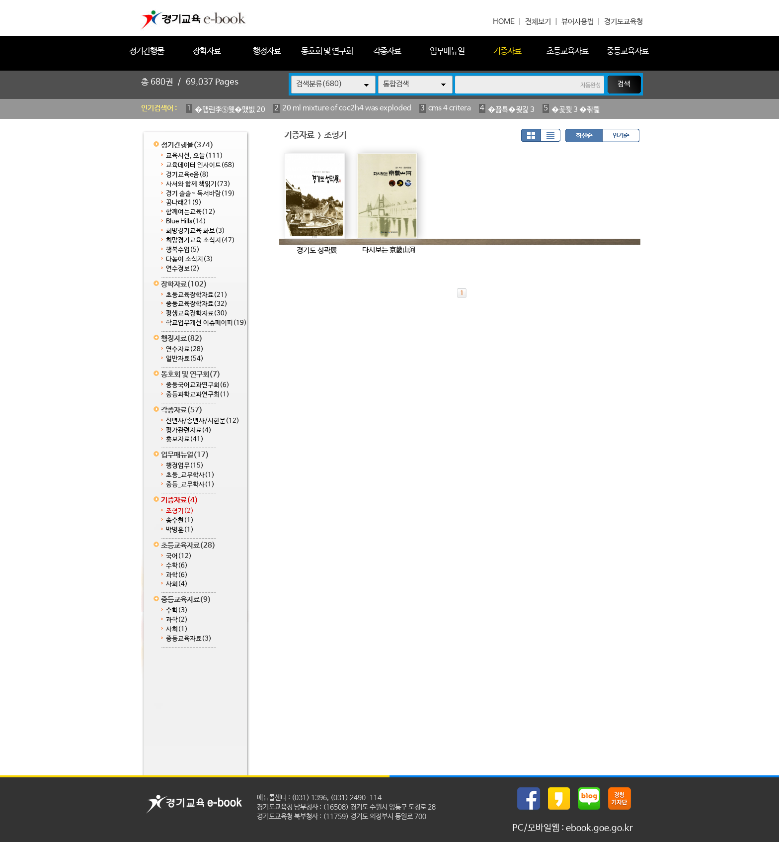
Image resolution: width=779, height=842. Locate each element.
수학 (177, 565)
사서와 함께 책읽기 (198, 184)
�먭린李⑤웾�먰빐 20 (230, 109)
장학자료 (207, 51)
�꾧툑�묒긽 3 (511, 109)
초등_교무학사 (190, 475)
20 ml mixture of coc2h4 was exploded (346, 108)
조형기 (180, 511)
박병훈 (180, 530)
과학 (177, 575)
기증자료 (507, 51)
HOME (504, 21)
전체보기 (538, 21)
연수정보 (183, 269)
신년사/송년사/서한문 (202, 421)
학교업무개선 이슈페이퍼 (206, 323)
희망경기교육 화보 (195, 231)
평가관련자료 (189, 430)
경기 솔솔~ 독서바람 (200, 193)
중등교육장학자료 (197, 304)
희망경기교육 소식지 (200, 240)
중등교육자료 (627, 51)
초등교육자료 (567, 51)
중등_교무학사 (190, 484)
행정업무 (185, 465)
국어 (179, 556)
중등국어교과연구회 (198, 385)
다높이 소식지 (189, 259)
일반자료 (185, 359)
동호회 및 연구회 (327, 51)
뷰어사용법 (577, 21)
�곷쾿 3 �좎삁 (575, 109)
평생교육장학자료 (197, 313)
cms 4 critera (449, 108)
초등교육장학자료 (197, 295)
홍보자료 (185, 439)
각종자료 (387, 51)
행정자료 (267, 51)
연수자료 (185, 349)
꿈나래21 (184, 202)
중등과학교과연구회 (198, 394)
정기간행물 (146, 51)
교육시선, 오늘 (194, 156)
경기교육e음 (187, 175)
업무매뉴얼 (447, 51)
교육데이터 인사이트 (200, 165)
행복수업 (183, 250)
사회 (177, 584)
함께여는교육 (191, 212)
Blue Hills (186, 221)
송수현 (180, 520)
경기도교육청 (623, 21)
